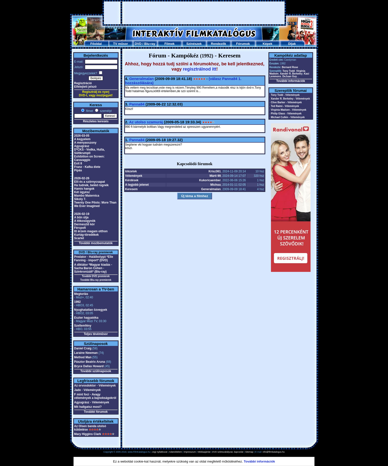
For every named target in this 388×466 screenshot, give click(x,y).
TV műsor (120, 44)
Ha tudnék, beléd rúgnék (91, 185)
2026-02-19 (81, 214)
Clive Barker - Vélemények (286, 102)
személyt (105, 111)
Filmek (169, 44)
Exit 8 (78, 163)
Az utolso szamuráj (146, 122)
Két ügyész (82, 192)
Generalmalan (141, 79)
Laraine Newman (86, 353)
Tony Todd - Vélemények (285, 95)
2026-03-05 (81, 135)
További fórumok (96, 412)
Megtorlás (81, 294)
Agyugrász (81, 146)
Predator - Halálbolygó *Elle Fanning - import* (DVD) (93, 258)
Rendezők (218, 44)
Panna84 (137, 104)
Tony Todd (289, 71)
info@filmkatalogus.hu (274, 452)
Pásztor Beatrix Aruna (89, 361)
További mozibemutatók (96, 243)
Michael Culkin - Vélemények (288, 117)
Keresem (131, 189)
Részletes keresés (95, 121)
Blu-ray (149, 44)
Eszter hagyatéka (86, 317)
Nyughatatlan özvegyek (90, 309)
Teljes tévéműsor (96, 334)
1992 (77, 302)
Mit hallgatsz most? (88, 407)
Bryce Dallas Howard (89, 366)
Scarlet (79, 238)
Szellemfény (82, 325)
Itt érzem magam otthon (91, 231)
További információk (290, 81)
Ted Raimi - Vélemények (285, 106)
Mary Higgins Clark (87, 434)
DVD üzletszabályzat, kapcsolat (227, 452)
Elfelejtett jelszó (85, 86)
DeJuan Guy (289, 76)
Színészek (194, 44)
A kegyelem (82, 139)
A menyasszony (85, 142)
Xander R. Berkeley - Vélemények (290, 98)
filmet (89, 111)
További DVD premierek (96, 276)
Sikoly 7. (80, 199)
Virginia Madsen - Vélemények (288, 109)
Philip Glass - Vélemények (286, 113)
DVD (138, 44)
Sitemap (249, 452)
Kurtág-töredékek (86, 234)
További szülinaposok (95, 371)
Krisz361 (215, 171)
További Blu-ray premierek (95, 280)
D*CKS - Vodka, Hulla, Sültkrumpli (89, 151)
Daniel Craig (83, 348)
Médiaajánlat (204, 452)
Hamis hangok (84, 188)
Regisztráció (83, 83)
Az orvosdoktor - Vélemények (95, 385)
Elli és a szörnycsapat (89, 181)
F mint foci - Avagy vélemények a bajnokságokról (95, 396)
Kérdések (132, 180)
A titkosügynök (85, 221)
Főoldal (96, 44)
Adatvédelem (175, 452)
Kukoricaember (210, 180)
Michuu (215, 184)
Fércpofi (80, 228)
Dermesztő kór (84, 224)
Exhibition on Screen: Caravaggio (89, 158)
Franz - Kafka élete (87, 167)
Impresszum (190, 452)
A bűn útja (81, 217)
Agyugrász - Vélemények (91, 402)
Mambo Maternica (86, 195)
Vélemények (133, 176)
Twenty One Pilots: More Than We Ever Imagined (95, 204)
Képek (267, 44)
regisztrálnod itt (199, 69)
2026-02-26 (81, 178)
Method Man (83, 357)
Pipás (78, 170)
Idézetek (131, 171)
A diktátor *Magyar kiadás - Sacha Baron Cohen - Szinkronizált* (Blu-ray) (93, 268)
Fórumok (243, 44)
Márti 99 (215, 176)
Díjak (292, 44)
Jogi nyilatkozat (159, 452)
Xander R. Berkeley (291, 73)
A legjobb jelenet (137, 184)
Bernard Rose (290, 67)
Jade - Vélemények (87, 390)
